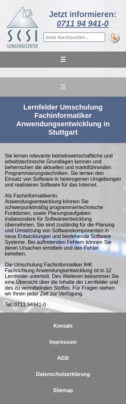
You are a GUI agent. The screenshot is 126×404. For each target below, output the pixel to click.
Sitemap (63, 390)
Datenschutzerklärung (63, 374)
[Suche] (114, 37)
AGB (63, 358)
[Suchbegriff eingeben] (74, 37)
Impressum (62, 342)
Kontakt (63, 326)
